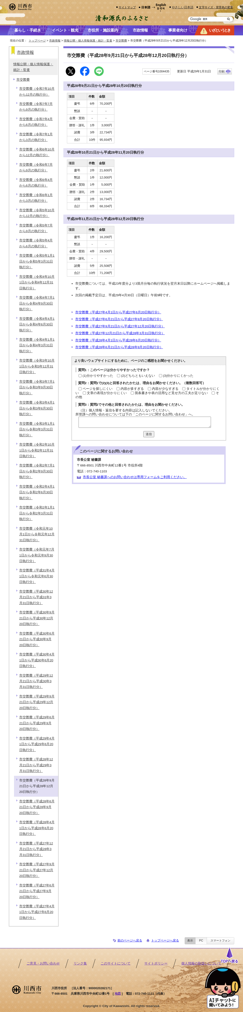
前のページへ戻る (129, 940)
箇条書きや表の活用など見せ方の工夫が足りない (171, 393)
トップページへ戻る (165, 940)
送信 (149, 434)
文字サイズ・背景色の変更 (216, 7)
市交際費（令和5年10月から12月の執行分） (37, 213)
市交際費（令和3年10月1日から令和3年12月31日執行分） (37, 366)
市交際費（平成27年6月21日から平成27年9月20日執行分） (119, 319)
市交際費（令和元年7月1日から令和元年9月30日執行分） (36, 555)
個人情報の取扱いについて (201, 963)
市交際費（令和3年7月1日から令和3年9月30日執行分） (37, 387)
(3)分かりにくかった (178, 375)
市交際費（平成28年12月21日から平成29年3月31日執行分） (36, 765)
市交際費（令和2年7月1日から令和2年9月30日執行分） (37, 471)
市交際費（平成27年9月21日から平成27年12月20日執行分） (120, 326)
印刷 (221, 71)
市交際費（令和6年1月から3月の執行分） (36, 197)
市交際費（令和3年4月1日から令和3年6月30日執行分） (37, 408)
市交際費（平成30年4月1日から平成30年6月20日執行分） (37, 660)
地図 (118, 993)
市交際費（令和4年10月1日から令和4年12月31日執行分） (37, 282)
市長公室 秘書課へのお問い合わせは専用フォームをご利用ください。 (135, 477)
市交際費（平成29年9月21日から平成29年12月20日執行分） (37, 702)
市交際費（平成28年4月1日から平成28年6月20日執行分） (118, 340)
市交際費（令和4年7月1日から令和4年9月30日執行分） (37, 303)
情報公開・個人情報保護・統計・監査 (88, 40)
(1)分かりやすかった (98, 375)
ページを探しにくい (97, 389)
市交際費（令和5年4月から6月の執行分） (36, 243)
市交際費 (121, 40)
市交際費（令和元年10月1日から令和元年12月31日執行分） (37, 534)
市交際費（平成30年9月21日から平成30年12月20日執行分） (37, 618)
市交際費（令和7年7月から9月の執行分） (36, 106)
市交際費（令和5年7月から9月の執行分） (36, 228)
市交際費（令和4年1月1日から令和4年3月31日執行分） (37, 345)
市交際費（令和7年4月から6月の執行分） (36, 122)
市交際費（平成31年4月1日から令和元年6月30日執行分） (37, 576)
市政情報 (55, 40)
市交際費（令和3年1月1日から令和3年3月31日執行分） (37, 429)
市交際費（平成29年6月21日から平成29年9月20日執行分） (37, 723)
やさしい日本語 (182, 7)
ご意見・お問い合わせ (43, 963)
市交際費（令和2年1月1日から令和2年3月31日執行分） (37, 513)
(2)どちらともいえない (138, 375)
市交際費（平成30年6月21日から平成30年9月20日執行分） (37, 639)
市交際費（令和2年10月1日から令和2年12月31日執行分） (37, 450)
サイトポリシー (156, 963)
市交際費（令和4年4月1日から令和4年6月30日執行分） (37, 324)
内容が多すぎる (132, 389)
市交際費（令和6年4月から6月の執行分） (36, 182)
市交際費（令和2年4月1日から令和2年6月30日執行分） (37, 492)
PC (201, 940)
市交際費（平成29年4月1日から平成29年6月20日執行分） (37, 744)
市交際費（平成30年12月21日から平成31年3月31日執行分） (36, 597)
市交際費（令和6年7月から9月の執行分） (36, 167)
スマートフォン (220, 940)
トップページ (37, 40)
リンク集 (80, 963)
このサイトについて (116, 963)
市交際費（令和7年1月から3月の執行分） (36, 137)
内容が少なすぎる (165, 389)
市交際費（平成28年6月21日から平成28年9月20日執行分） (119, 347)
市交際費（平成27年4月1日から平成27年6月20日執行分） (118, 312)
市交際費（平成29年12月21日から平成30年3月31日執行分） (36, 681)
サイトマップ (127, 7)
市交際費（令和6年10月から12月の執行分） (37, 152)
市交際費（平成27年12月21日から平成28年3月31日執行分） (120, 333)
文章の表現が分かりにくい (107, 393)
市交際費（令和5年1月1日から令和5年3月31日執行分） (37, 261)
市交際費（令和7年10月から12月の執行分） (37, 91)
